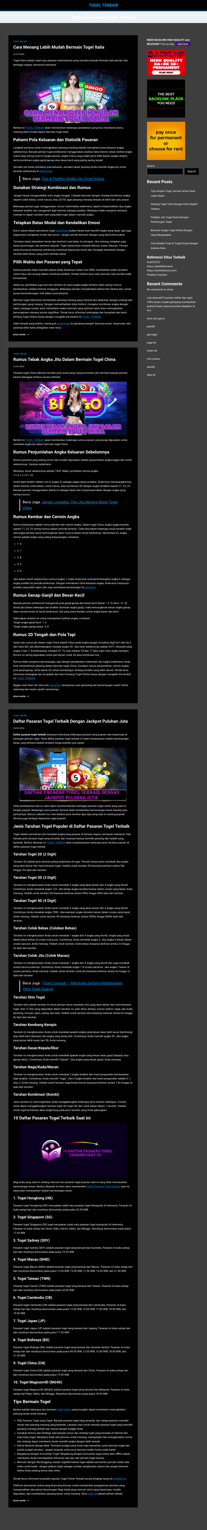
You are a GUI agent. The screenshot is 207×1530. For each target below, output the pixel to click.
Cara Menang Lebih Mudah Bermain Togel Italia (58, 47)
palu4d (151, 326)
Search (151, 165)
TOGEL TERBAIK (56, 842)
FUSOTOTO (153, 262)
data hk (151, 374)
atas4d (151, 366)
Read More (21, 334)
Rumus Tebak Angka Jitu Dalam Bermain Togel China (64, 359)
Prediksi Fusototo (157, 274)
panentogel (63, 323)
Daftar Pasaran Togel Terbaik (103, 1186)
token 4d (152, 350)
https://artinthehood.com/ (162, 270)
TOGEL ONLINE (20, 41)
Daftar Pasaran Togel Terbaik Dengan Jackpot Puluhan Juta (70, 721)
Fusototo (168, 297)
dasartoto (55, 685)
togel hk (151, 342)
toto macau (153, 358)
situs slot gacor (156, 318)
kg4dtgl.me (119, 1478)
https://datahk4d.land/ (160, 266)
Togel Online (64, 1409)
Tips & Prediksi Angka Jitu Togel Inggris (73, 179)
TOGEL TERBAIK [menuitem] (34, 127)
